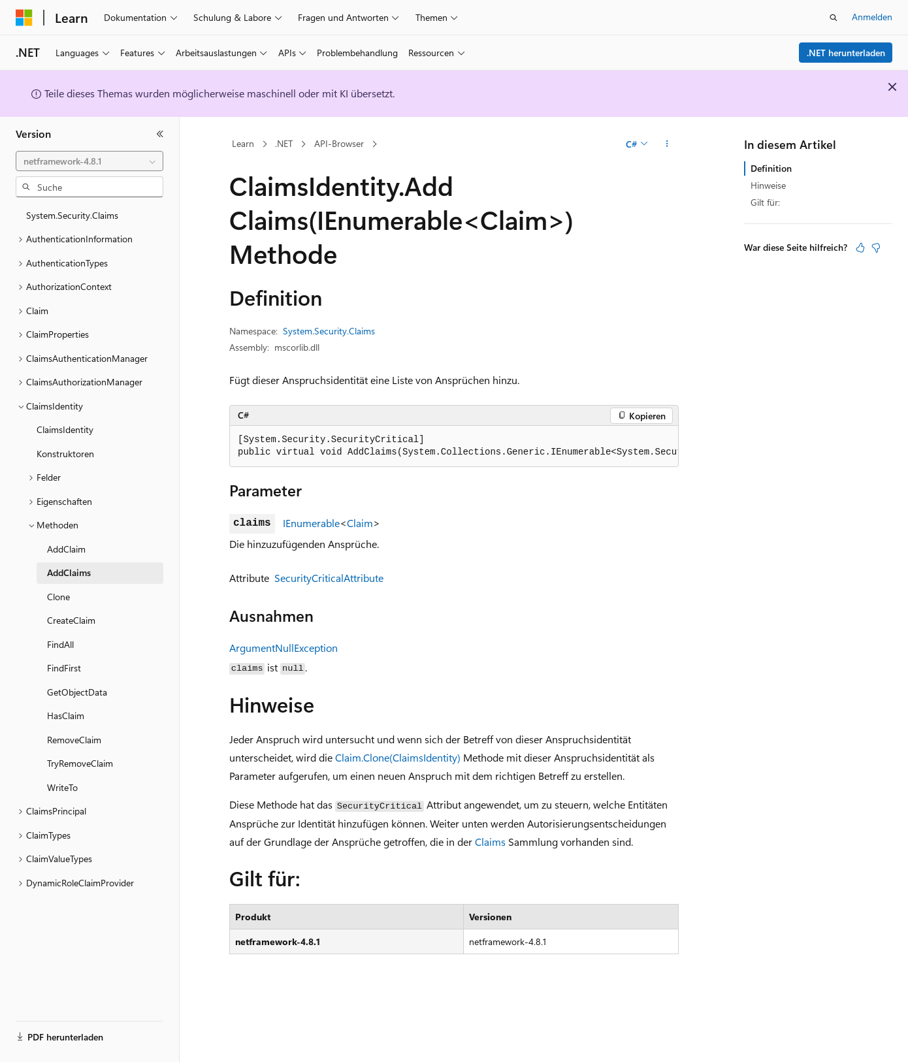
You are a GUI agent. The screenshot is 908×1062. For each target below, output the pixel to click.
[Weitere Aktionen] (667, 144)
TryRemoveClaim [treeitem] (80, 763)
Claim (360, 523)
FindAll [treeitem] (60, 644)
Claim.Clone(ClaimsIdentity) (398, 757)
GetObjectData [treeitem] (77, 692)
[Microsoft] (24, 17)
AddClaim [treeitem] (66, 549)
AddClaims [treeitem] (69, 572)
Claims (490, 841)
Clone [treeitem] (58, 596)
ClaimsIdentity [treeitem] (65, 429)
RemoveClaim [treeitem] (74, 739)
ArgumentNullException (283, 647)
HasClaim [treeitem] (65, 715)
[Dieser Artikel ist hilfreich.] (860, 247)
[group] (454, 446)
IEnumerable (311, 523)
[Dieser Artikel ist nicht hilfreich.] (876, 247)
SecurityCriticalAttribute (328, 578)
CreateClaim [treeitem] (71, 620)
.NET (284, 143)
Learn (243, 143)
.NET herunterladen (846, 52)
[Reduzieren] (160, 134)
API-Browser (339, 143)
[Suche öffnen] (833, 17)
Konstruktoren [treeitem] (65, 453)
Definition (771, 168)
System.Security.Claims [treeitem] (72, 215)
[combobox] (89, 161)
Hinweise (768, 185)
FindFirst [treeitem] (64, 668)
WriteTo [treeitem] (62, 787)
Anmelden (872, 16)
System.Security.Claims (329, 331)
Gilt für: (765, 202)
